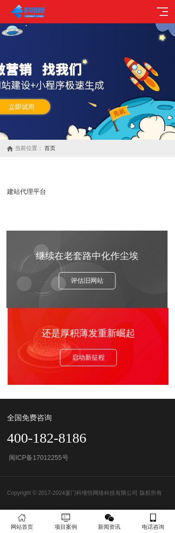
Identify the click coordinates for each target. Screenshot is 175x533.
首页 (50, 148)
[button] (84, 131)
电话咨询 (153, 521)
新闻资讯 (110, 521)
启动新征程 (92, 357)
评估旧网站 (83, 280)
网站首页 (22, 521)
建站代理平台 (26, 191)
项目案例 (66, 521)
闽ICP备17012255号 (38, 457)
